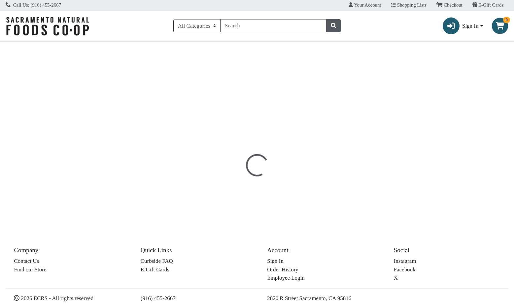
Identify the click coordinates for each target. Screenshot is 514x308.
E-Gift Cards (488, 5)
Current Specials (29, 47)
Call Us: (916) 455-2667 (33, 5)
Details (232, 143)
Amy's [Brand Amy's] (291, 192)
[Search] (273, 25)
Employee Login (285, 278)
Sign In (275, 261)
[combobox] (273, 25)
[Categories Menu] (197, 25)
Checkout (449, 5)
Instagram (405, 261)
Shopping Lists (409, 5)
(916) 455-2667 (158, 298)
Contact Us (26, 261)
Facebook (405, 269)
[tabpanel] (364, 187)
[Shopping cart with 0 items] (500, 25)
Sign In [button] (461, 25)
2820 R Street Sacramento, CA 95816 (309, 298)
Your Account (365, 5)
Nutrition (261, 143)
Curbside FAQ (157, 261)
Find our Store (30, 269)
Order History (282, 269)
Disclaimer (294, 143)
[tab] (232, 143)
